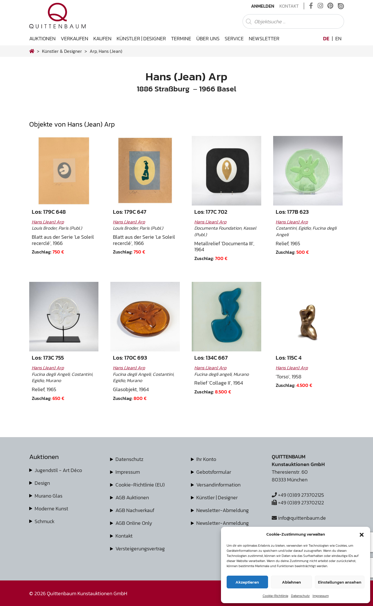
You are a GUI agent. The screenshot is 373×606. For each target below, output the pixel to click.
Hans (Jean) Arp (48, 221)
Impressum (321, 595)
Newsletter (264, 38)
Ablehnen (291, 582)
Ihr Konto (206, 459)
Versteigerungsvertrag (140, 548)
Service (234, 38)
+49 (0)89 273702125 (298, 495)
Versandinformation (218, 484)
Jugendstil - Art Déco (58, 470)
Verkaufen (74, 38)
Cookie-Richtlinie (275, 595)
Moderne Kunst (51, 508)
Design (42, 483)
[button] (361, 534)
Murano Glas (48, 496)
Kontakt (289, 6)
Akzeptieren (247, 582)
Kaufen (102, 38)
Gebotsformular (213, 472)
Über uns (208, 38)
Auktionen (42, 38)
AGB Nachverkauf (134, 510)
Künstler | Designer (141, 38)
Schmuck (44, 521)
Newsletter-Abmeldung (222, 510)
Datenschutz (300, 595)
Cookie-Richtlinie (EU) (140, 484)
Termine (181, 38)
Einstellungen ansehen (339, 582)
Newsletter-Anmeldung (222, 523)
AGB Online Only (133, 523)
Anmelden (262, 6)
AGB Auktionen (132, 497)
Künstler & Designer (62, 51)
